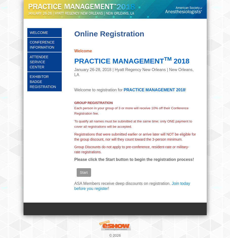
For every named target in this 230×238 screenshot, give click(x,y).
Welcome (39, 33)
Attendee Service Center (39, 62)
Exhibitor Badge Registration (43, 82)
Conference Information (42, 44)
